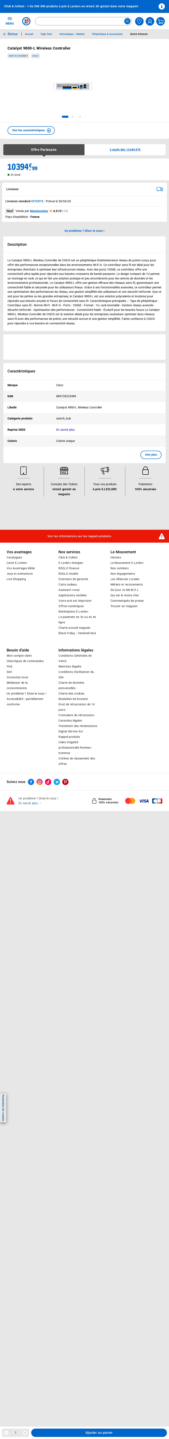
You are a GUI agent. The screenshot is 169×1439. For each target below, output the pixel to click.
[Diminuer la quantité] (6, 1433)
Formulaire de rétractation (76, 715)
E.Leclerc (73, 611)
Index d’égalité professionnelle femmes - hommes (75, 748)
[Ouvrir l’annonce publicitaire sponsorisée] (84, 347)
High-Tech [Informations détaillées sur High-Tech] (46, 34)
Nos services (69, 552)
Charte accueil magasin (74, 627)
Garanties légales (70, 720)
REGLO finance (68, 568)
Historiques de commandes (25, 661)
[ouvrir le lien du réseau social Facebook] (31, 782)
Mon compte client (19, 655)
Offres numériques (71, 606)
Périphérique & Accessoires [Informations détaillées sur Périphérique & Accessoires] (107, 34)
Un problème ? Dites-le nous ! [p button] (84, 230)
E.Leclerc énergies (70, 562)
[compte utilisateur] (150, 21)
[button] (31, 130)
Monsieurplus (39, 211)
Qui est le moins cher (125, 595)
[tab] (65, 117)
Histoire (116, 557)
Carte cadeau (67, 584)
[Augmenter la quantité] (25, 1433)
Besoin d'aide (18, 650)
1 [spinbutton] (15, 1432)
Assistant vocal (68, 590)
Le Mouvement (123, 552)
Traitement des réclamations (77, 726)
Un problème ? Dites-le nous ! (26, 693)
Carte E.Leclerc (17, 562)
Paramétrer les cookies (3, 1108)
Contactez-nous (17, 677)
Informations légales (75, 650)
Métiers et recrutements (127, 584)
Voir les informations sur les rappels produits (79, 536)
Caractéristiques (21, 371)
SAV (9, 672)
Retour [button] (13, 34)
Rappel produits (69, 736)
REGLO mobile (68, 573)
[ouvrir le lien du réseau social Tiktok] (48, 782)
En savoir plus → (30, 803)
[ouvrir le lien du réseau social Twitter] (57, 782)
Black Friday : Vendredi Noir (77, 633)
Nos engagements (123, 573)
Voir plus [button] (151, 454)
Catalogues (14, 557)
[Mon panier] (160, 21)
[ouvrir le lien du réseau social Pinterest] (65, 782)
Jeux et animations (20, 573)
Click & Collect (68, 557)
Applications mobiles (72, 595)
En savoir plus (65, 429)
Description (17, 244)
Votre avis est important (75, 600)
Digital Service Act (70, 731)
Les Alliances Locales (125, 579)
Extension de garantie (73, 579)
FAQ (9, 666)
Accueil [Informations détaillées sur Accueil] (29, 34)
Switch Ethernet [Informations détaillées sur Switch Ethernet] (139, 34)
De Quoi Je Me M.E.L (125, 590)
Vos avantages (19, 552)
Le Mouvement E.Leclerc (127, 562)
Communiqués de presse (127, 600)
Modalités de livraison (73, 699)
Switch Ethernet (18, 56)
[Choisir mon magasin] (139, 21)
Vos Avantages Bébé (21, 568)
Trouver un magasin (124, 606)
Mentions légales (69, 666)
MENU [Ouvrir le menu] (10, 20)
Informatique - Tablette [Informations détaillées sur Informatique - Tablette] (72, 34)
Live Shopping (16, 579)
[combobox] (83, 21)
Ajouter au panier (99, 1432)
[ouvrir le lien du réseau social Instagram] (39, 782)
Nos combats (120, 568)
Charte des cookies (71, 693)
